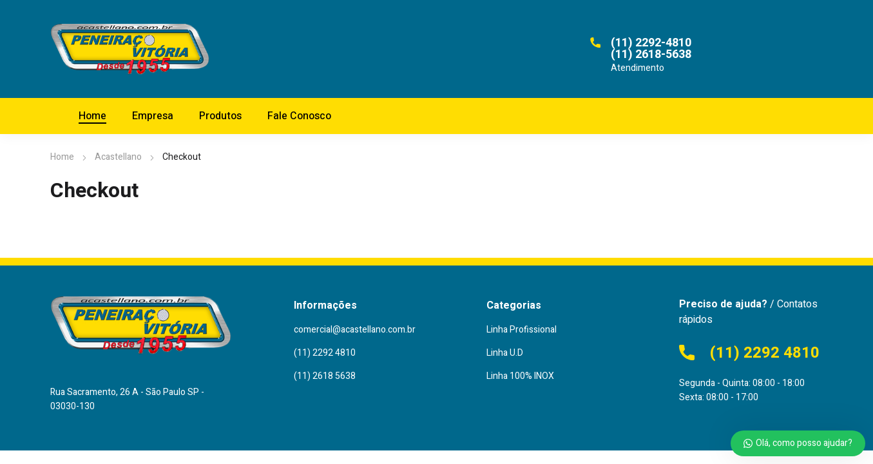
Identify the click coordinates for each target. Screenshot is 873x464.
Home (62, 157)
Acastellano (118, 157)
